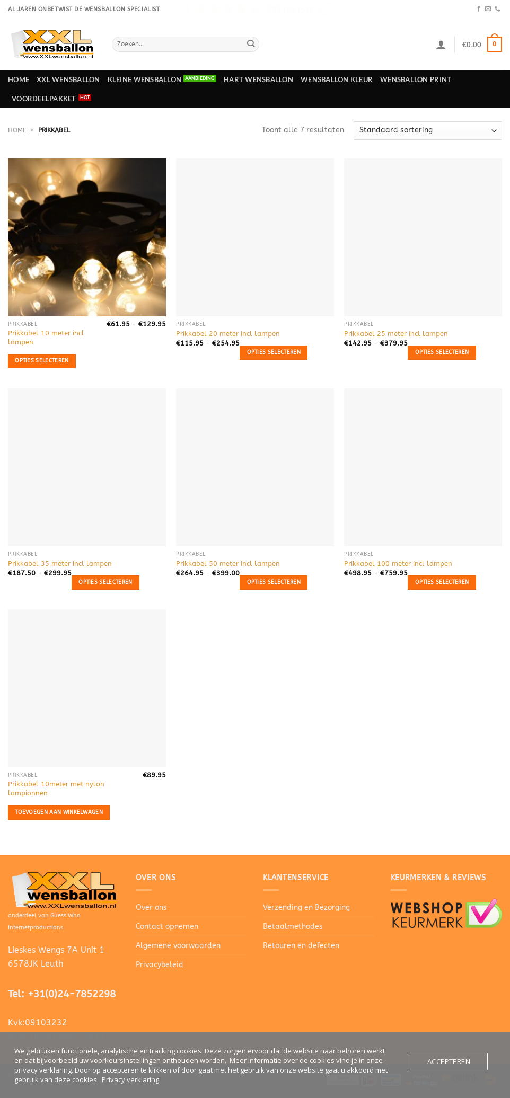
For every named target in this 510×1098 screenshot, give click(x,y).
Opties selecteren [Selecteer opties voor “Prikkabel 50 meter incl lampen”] (274, 582)
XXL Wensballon (68, 79)
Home (18, 79)
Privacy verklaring (130, 1079)
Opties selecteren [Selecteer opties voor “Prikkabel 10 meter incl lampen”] (41, 360)
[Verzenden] (250, 44)
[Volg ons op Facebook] (479, 9)
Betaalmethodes (293, 926)
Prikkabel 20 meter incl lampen (228, 334)
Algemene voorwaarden (178, 945)
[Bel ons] (497, 9)
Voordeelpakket (44, 98)
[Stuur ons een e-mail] (488, 9)
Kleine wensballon (144, 79)
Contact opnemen (167, 926)
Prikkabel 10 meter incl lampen (46, 337)
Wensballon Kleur (337, 79)
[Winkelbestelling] (428, 130)
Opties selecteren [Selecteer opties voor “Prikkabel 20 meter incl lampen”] (274, 352)
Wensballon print (415, 79)
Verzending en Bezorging (306, 907)
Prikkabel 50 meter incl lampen (228, 564)
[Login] (441, 44)
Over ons (151, 907)
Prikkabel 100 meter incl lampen (398, 564)
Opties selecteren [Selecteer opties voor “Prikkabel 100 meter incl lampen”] (442, 582)
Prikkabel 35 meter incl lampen (60, 564)
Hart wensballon (258, 79)
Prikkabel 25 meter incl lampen (396, 334)
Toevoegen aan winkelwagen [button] (59, 812)
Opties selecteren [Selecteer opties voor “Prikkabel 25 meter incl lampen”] (442, 352)
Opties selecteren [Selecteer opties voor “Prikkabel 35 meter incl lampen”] (105, 582)
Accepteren (448, 1061)
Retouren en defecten (301, 945)
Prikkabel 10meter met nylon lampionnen (56, 788)
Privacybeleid (159, 964)
